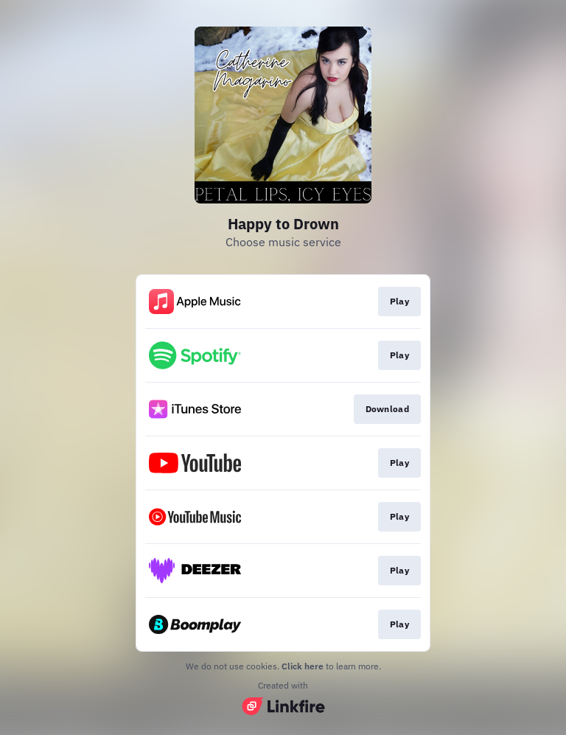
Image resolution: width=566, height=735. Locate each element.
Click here (303, 666)
